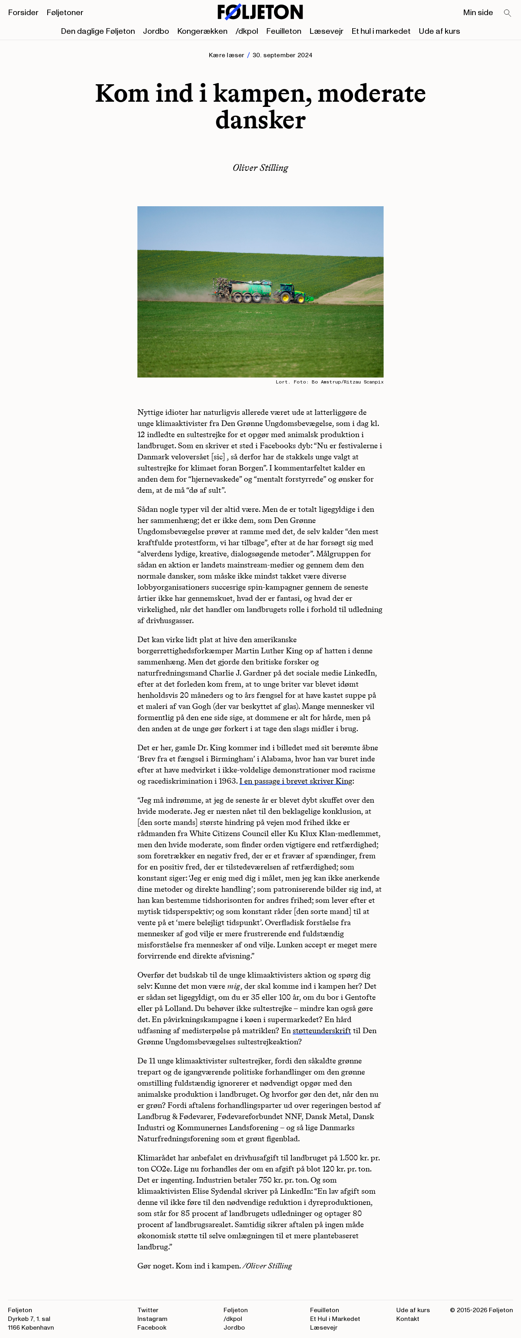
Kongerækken (202, 31)
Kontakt (407, 1319)
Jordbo (156, 31)
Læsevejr (326, 31)
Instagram (152, 1319)
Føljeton (236, 1310)
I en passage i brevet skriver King (295, 781)
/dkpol (246, 31)
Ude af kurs (439, 31)
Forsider (23, 12)
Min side (478, 12)
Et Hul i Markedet (335, 1319)
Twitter (147, 1310)
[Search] (508, 13)
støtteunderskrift (322, 1030)
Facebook (151, 1327)
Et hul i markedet (381, 31)
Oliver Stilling (260, 167)
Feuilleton (283, 31)
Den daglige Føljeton (98, 31)
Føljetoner (64, 12)
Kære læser (226, 55)
